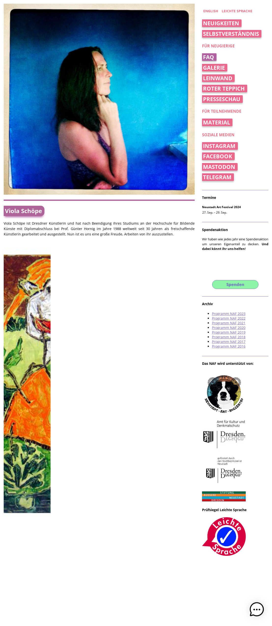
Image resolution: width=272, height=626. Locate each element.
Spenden (235, 284)
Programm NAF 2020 (228, 327)
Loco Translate (184, 590)
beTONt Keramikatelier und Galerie (141, 520)
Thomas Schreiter (116, 586)
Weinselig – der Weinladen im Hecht (152, 462)
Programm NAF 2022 (228, 318)
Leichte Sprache (237, 11)
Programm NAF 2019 (228, 332)
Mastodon (219, 167)
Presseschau (221, 99)
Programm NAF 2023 (228, 313)
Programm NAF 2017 (228, 341)
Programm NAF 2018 (228, 337)
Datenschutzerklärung (86, 590)
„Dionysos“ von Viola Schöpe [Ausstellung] (84, 460)
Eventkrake (143, 590)
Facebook (217, 156)
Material (216, 122)
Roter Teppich (224, 88)
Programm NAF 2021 (228, 323)
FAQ (208, 57)
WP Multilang (160, 590)
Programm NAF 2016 (228, 346)
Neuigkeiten (221, 23)
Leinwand (217, 78)
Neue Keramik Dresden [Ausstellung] (79, 514)
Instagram (219, 146)
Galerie (214, 67)
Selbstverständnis (231, 34)
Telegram (217, 177)
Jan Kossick (138, 586)
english (210, 11)
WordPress (128, 590)
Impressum (64, 590)
